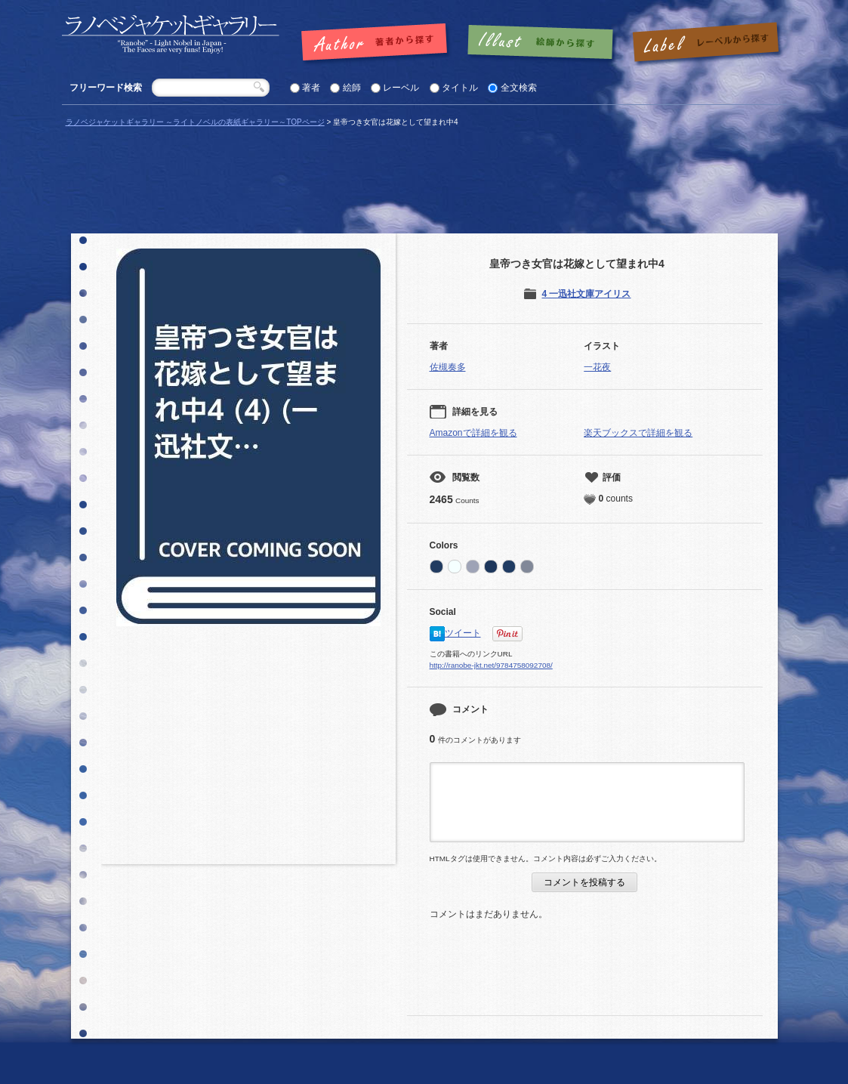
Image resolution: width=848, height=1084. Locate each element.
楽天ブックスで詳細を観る (638, 433)
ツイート (463, 633)
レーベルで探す (705, 43)
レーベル (401, 87)
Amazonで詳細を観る (473, 433)
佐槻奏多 (448, 367)
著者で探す (378, 43)
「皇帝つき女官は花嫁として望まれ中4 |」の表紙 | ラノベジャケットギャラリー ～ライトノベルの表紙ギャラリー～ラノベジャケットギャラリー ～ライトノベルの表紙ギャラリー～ (170, 34)
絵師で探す (541, 43)
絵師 (352, 87)
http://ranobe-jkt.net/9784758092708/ (491, 665)
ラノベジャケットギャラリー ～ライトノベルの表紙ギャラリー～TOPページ (195, 122)
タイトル (460, 87)
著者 (311, 87)
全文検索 (519, 87)
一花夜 (597, 367)
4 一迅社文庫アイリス (586, 294)
